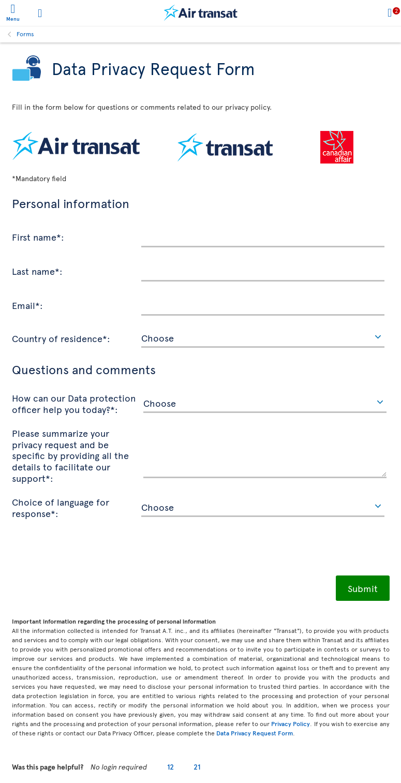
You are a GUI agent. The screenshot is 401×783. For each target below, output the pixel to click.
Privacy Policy (290, 723)
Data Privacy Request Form (254, 733)
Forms (25, 33)
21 (197, 767)
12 (170, 767)
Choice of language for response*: (60, 507)
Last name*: (37, 270)
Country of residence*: (61, 338)
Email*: (27, 305)
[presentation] (90, 550)
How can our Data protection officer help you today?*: (74, 403)
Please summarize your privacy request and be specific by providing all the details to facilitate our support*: (70, 454)
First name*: (38, 236)
